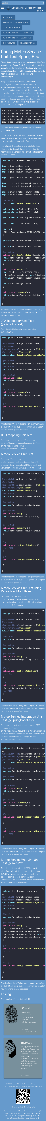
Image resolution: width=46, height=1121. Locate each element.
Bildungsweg (9, 43)
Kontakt (25, 1029)
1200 (40, 1086)
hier (29, 999)
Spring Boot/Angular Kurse (15, 22)
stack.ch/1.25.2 (9, 1086)
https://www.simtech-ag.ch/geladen (23, 1107)
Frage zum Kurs (27, 43)
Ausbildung (8, 17)
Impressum (25, 1075)
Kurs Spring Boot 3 (11, 28)
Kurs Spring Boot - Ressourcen (17, 38)
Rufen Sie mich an (29, 1032)
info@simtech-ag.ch (29, 1022)
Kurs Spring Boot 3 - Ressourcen (17, 33)
